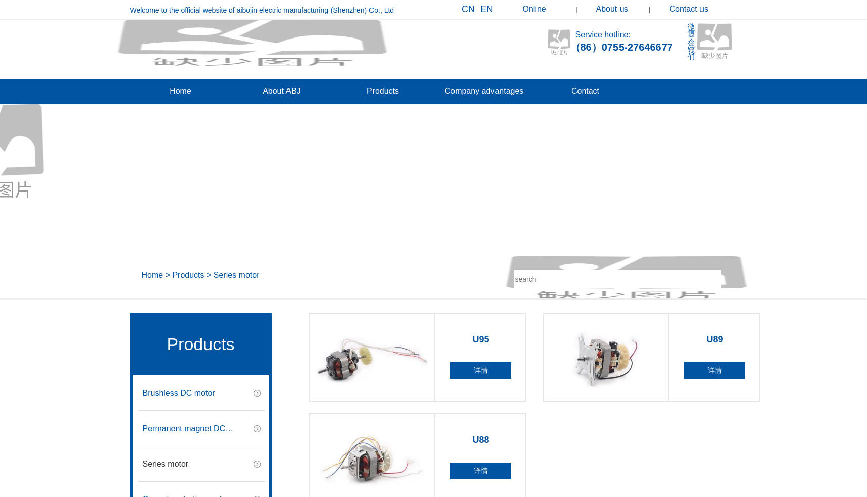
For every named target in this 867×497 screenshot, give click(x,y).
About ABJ (282, 91)
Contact (585, 91)
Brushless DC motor (179, 393)
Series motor (237, 275)
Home (180, 91)
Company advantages (484, 91)
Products (383, 91)
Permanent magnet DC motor (184, 435)
